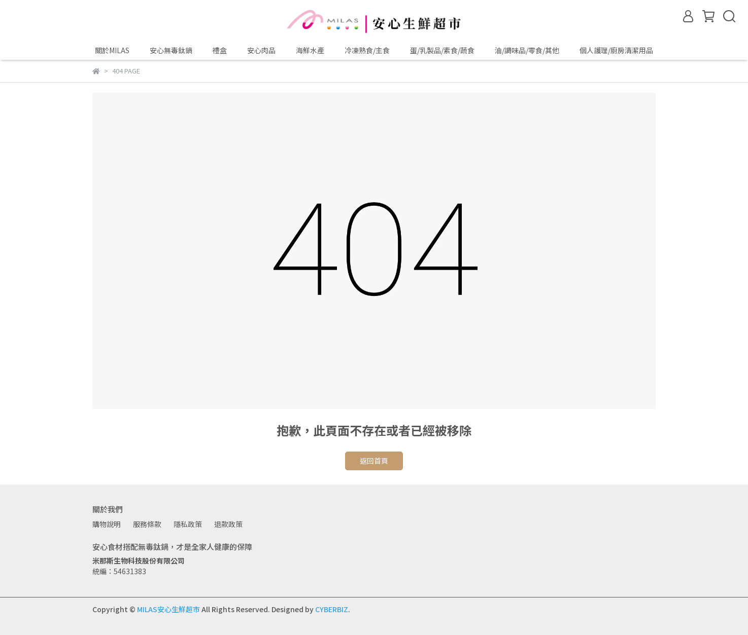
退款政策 (228, 524)
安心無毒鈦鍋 (171, 50)
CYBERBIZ (331, 609)
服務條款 (147, 524)
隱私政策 (188, 524)
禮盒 (220, 50)
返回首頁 (374, 461)
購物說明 (106, 524)
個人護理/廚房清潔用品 (616, 50)
